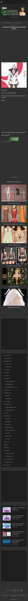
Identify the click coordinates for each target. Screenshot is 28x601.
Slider (7, 369)
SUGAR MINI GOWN (14, 286)
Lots (6, 413)
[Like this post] (11, 177)
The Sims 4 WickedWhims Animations (18, 508)
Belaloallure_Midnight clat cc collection (14, 224)
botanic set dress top (14, 245)
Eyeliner (8, 424)
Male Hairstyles (9, 410)
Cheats (6, 375)
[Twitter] (10, 590)
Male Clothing (9, 384)
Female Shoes (9, 453)
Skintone (8, 366)
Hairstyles (7, 404)
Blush (7, 418)
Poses (6, 447)
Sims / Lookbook (8, 459)
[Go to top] (14, 599)
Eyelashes (8, 421)
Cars (6, 372)
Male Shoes (8, 456)
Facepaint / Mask (9, 430)
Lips (7, 433)
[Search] (26, 2)
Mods (6, 441)
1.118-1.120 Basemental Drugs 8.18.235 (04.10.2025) (18, 541)
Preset (8, 364)
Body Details (8, 361)
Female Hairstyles (10, 407)
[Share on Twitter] (14, 177)
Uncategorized (7, 464)
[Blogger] (21, 590)
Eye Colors (7, 390)
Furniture (7, 401)
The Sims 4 (7, 355)
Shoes (6, 450)
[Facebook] (7, 590)
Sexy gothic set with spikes (14, 265)
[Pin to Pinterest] (15, 177)
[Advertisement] (14, 46)
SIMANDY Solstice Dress (14, 307)
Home (2, 22)
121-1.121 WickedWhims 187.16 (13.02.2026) (18, 516)
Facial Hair (7, 392)
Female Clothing (10, 381)
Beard (7, 395)
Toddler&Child (8, 462)
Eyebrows (8, 398)
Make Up (7, 415)
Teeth (7, 439)
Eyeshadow (9, 427)
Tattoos (8, 436)
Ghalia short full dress (14, 203)
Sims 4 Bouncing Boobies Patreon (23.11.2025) (18, 524)
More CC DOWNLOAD (5, 141)
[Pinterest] (12, 590)
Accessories (8, 358)
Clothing (7, 378)
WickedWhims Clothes (11, 387)
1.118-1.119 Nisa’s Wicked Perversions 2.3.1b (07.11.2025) (18, 533)
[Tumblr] (18, 590)
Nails (6, 444)
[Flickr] (15, 590)
